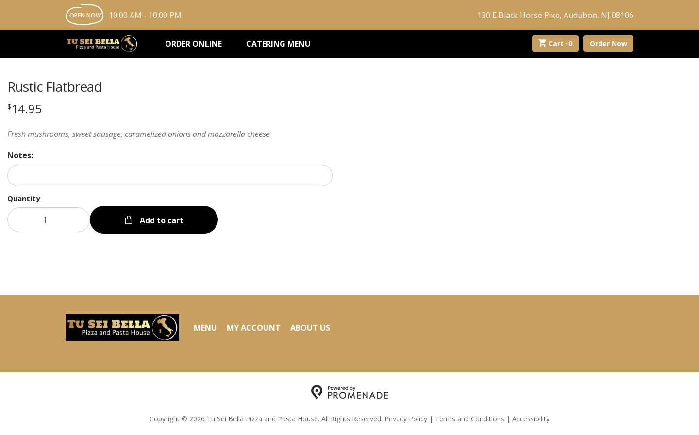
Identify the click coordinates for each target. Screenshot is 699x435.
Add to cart (160, 219)
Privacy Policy (405, 418)
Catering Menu (278, 43)
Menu (205, 326)
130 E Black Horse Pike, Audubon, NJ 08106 (555, 15)
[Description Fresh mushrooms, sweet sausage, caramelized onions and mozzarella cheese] (170, 134)
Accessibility (530, 418)
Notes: (20, 155)
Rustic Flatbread (54, 86)
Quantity (23, 198)
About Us (310, 326)
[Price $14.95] (24, 108)
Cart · (555, 44)
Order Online (193, 43)
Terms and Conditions (469, 418)
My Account (254, 326)
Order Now (608, 43)
